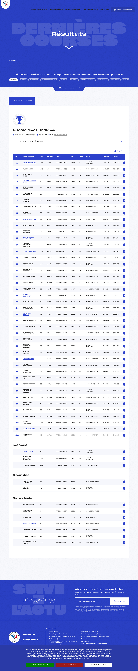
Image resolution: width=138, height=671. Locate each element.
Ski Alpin (14, 90)
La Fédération (90, 9)
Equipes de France (72, 9)
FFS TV (118, 2)
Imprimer (119, 161)
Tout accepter (40, 664)
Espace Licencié (123, 10)
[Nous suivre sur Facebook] (124, 2)
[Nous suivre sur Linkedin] (134, 2)
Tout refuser (69, 664)
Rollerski (64, 90)
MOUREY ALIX (28, 369)
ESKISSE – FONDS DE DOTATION (76, 2)
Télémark (126, 90)
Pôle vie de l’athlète (89, 641)
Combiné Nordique (87, 90)
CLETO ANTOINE (29, 261)
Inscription (119, 611)
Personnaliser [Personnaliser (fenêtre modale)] (98, 664)
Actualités (104, 9)
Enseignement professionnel (93, 644)
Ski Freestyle (102, 90)
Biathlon (23, 90)
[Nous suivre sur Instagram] (129, 2)
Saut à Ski (73, 90)
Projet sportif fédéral (58, 644)
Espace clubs (95, 2)
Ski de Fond (34, 90)
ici (87, 622)
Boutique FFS (108, 2)
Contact (27, 644)
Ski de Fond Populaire (49, 90)
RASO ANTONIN (29, 173)
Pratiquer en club (38, 9)
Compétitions (55, 9)
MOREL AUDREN (29, 534)
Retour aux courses (21, 111)
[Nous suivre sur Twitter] (126, 2)
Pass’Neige (53, 641)
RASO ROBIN (28, 462)
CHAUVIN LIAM (29, 439)
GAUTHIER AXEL (29, 229)
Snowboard (115, 90)
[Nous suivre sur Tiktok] (131, 2)
